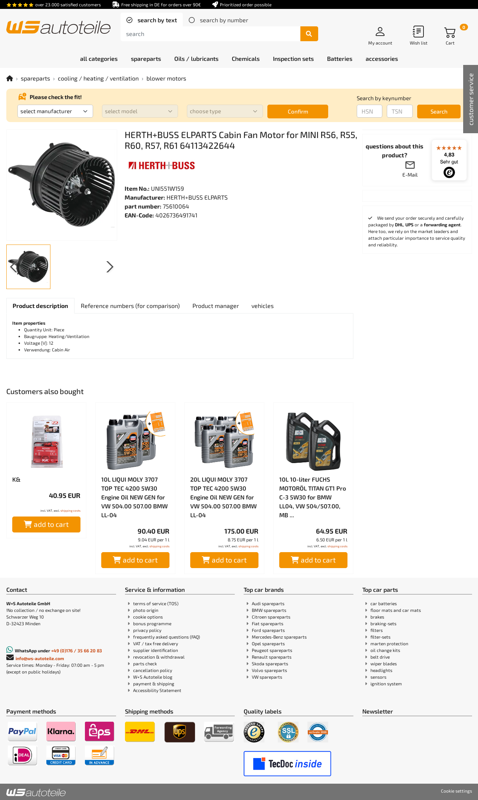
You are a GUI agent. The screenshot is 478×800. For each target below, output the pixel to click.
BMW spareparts (269, 610)
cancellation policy (152, 670)
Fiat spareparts (267, 623)
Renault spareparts (271, 656)
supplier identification (155, 650)
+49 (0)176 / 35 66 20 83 (76, 650)
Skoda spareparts (270, 663)
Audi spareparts (268, 603)
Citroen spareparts (271, 616)
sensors (378, 676)
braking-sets (383, 623)
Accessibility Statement (157, 690)
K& (16, 479)
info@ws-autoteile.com (40, 658)
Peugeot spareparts (272, 650)
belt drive (380, 656)
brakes (377, 616)
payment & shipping (153, 683)
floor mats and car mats (395, 610)
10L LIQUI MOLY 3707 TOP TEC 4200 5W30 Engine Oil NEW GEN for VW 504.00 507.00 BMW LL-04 (134, 497)
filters (376, 630)
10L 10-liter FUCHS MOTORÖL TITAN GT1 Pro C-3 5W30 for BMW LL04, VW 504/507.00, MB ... (312, 497)
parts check (145, 663)
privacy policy (147, 630)
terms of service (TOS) (155, 603)
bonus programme (152, 623)
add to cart (46, 524)
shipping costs (70, 510)
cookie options (148, 616)
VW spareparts (267, 676)
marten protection (389, 643)
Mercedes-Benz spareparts (279, 636)
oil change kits (385, 650)
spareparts (35, 78)
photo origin (145, 610)
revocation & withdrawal (159, 656)
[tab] (152, 20)
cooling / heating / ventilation (98, 78)
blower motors (166, 78)
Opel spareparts (268, 643)
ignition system (386, 683)
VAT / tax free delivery (155, 643)
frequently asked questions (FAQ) (166, 636)
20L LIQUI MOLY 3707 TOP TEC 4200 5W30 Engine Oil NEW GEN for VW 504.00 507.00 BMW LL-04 (223, 497)
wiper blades (383, 663)
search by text (156, 19)
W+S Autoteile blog (152, 676)
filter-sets (380, 636)
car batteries (383, 603)
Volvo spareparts (269, 670)
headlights (381, 670)
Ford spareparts (268, 630)
